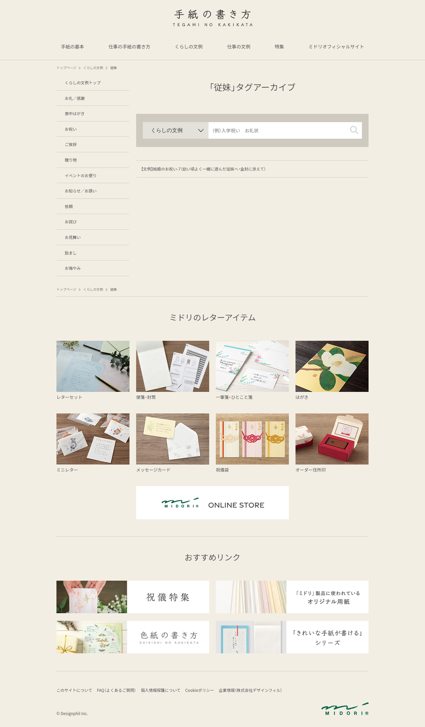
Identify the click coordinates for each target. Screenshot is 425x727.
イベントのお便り (81, 175)
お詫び (71, 221)
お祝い (71, 129)
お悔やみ (73, 268)
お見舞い (73, 237)
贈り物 (71, 160)
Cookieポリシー (205, 690)
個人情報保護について (165, 690)
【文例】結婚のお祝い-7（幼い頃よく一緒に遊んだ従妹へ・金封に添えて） (203, 169)
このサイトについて (74, 690)
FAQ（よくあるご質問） (118, 690)
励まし (71, 252)
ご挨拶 (71, 144)
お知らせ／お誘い (81, 190)
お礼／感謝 (75, 98)
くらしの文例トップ (83, 82)
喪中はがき (75, 113)
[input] (285, 130)
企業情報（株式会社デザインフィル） (258, 690)
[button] (354, 130)
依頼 (69, 206)
